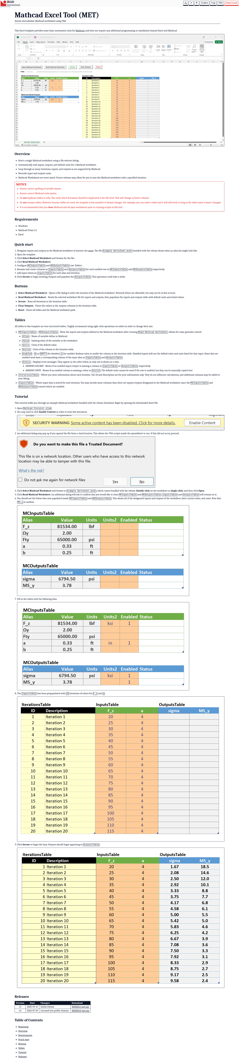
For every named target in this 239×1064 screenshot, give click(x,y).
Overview (23, 1031)
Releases (22, 1056)
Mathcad (80, 30)
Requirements (25, 1035)
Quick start (23, 1039)
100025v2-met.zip (80, 1010)
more (90, 250)
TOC (220, 3)
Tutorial (22, 1052)
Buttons (22, 1043)
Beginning (23, 1026)
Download (231, 3)
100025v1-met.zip (80, 1006)
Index (204, 3)
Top (213, 3)
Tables (21, 1048)
